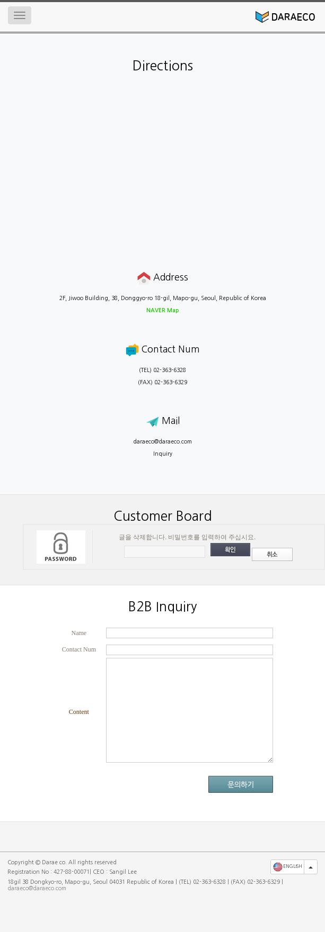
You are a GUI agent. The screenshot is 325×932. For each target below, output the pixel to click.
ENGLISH (287, 867)
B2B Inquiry (162, 606)
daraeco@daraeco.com (162, 442)
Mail (163, 421)
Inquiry (162, 454)
